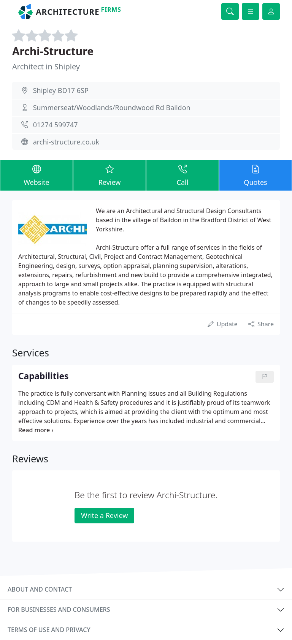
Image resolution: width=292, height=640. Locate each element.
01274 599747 (55, 124)
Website (36, 175)
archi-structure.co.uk (66, 141)
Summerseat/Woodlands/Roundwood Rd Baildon (111, 107)
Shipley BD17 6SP (61, 90)
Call (182, 175)
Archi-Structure (53, 51)
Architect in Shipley (46, 66)
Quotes (255, 175)
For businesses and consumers (59, 609)
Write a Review (104, 515)
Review (109, 175)
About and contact (40, 589)
